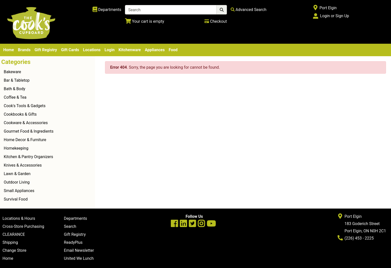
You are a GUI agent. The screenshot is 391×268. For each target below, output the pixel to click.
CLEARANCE (13, 234)
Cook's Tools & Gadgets (25, 105)
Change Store (14, 250)
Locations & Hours (18, 218)
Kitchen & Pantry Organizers (28, 156)
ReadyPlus (73, 242)
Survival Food (16, 199)
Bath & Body (14, 88)
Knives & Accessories (23, 165)
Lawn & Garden (17, 173)
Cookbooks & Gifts (20, 114)
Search (70, 226)
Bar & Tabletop (17, 80)
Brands (24, 49)
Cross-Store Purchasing (23, 226)
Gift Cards (70, 49)
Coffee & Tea (15, 97)
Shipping (10, 242)
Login (109, 49)
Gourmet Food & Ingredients (28, 131)
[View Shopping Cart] (144, 21)
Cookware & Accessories (26, 122)
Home (8, 49)
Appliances (155, 49)
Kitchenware (129, 49)
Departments (75, 218)
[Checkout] (215, 21)
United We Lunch (79, 258)
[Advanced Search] (249, 9)
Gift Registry (45, 49)
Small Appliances (19, 190)
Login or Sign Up (334, 15)
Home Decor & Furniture (25, 139)
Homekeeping (16, 148)
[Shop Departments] (107, 10)
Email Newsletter (79, 250)
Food (173, 49)
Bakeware (12, 71)
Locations (91, 49)
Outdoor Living (17, 182)
